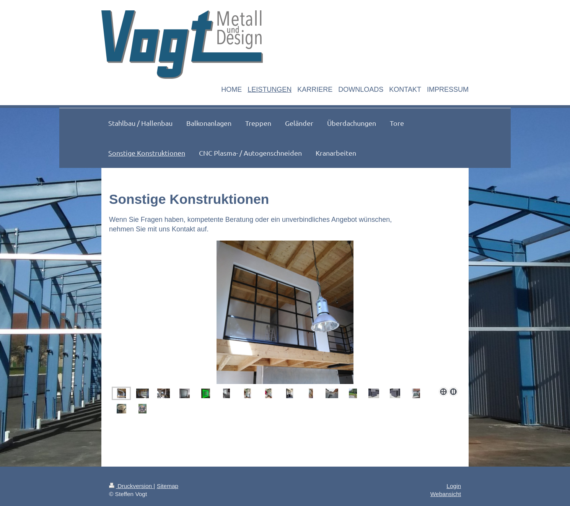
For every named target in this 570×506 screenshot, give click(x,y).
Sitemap (167, 486)
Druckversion (131, 486)
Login (453, 486)
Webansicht (445, 494)
